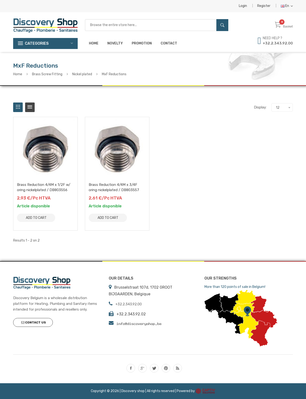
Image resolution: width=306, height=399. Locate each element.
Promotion (142, 43)
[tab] (18, 107)
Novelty (115, 43)
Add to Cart (36, 218)
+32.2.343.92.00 (278, 43)
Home (93, 43)
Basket (284, 26)
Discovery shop (133, 391)
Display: (260, 107)
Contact (169, 43)
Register (263, 6)
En (287, 6)
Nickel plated (82, 74)
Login (243, 6)
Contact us (33, 322)
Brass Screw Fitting (47, 74)
